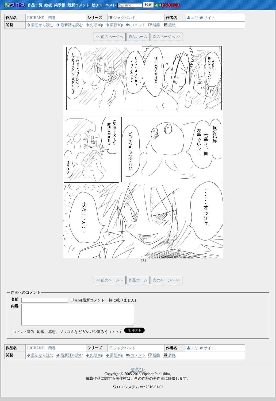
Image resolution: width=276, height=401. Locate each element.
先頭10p (94, 25)
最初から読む (40, 25)
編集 (154, 25)
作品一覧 (35, 5)
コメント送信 (23, 336)
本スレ (110, 5)
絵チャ (97, 5)
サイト (207, 18)
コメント (136, 25)
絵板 (48, 5)
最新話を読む (69, 25)
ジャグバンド (122, 18)
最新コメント (78, 5)
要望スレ (138, 373)
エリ (193, 18)
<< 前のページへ (109, 37)
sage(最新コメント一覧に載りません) (105, 300)
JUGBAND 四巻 (41, 18)
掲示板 (59, 5)
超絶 (169, 25)
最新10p (114, 25)
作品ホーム (138, 37)
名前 (14, 299)
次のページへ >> (166, 37)
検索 (148, 5)
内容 (14, 306)
